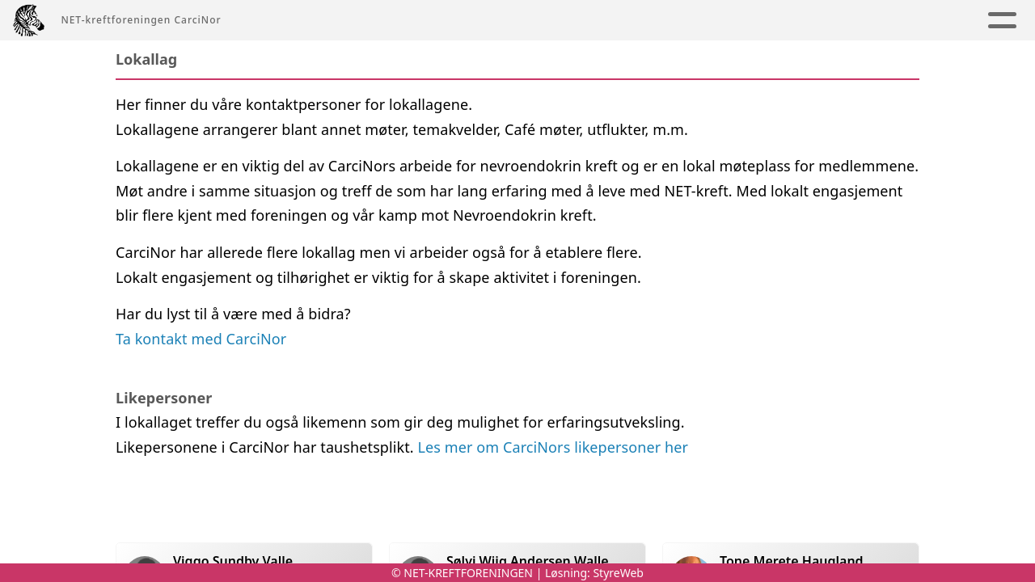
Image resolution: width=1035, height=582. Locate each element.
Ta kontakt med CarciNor (201, 338)
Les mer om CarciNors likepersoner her (553, 447)
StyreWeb (618, 572)
